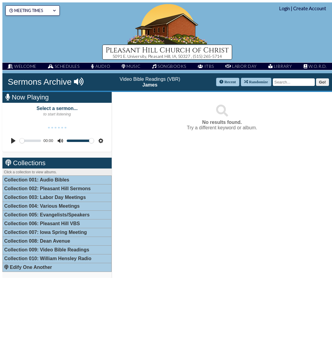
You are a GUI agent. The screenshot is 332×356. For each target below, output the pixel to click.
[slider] (30, 140)
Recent (227, 82)
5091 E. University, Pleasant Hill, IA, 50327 (152, 56)
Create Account (309, 8)
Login (284, 8)
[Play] (13, 141)
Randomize (256, 82)
